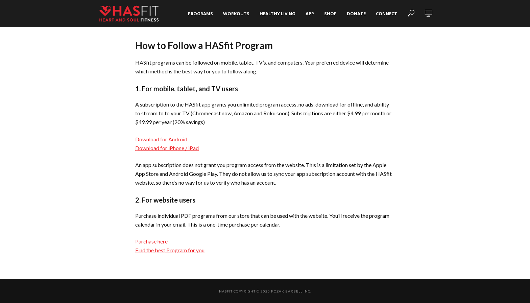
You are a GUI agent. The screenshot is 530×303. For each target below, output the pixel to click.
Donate (356, 13)
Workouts (236, 13)
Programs (200, 13)
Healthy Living (277, 13)
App (310, 13)
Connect (386, 13)
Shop (330, 13)
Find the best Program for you (169, 250)
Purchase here (151, 241)
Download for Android (161, 139)
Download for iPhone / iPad (167, 148)
